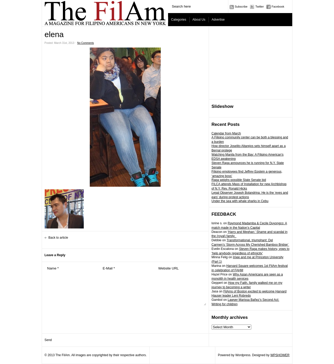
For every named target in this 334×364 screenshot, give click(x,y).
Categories (178, 19)
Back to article (58, 237)
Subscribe (241, 6)
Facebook (278, 6)
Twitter (259, 6)
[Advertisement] (251, 63)
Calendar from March (226, 133)
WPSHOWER (279, 355)
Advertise (218, 19)
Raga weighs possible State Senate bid (239, 180)
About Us (199, 19)
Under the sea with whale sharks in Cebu (240, 201)
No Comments (85, 43)
